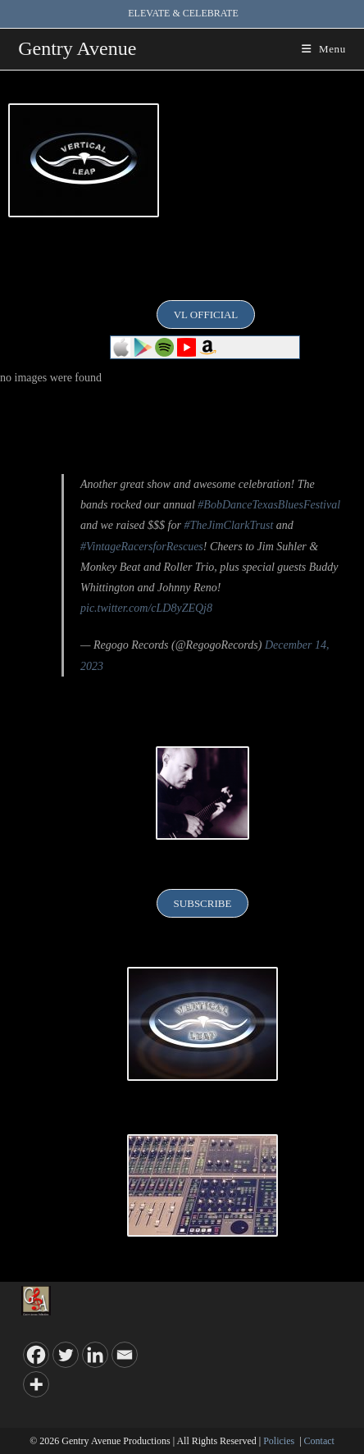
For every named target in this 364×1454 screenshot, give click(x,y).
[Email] (124, 1355)
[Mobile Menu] (324, 49)
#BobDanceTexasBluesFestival (269, 505)
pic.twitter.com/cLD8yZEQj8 (146, 608)
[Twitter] (65, 1355)
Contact (319, 1441)
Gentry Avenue (77, 48)
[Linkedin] (95, 1355)
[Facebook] (36, 1355)
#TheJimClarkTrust (228, 525)
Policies (278, 1441)
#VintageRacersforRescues (141, 546)
